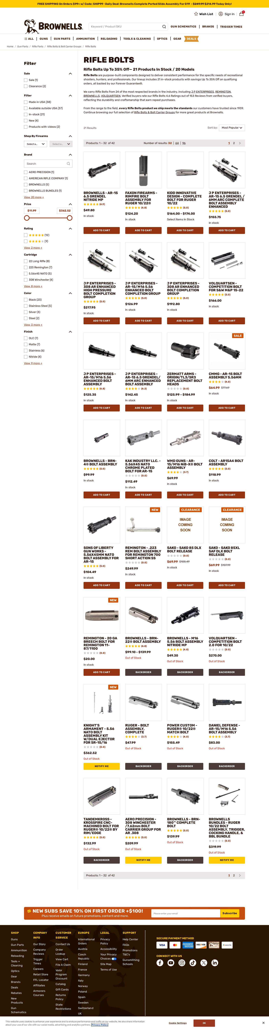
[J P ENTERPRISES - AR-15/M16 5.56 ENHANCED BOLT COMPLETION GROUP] (143, 260)
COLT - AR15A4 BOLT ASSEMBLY (226, 462)
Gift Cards (62, 989)
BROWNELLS (92, 95)
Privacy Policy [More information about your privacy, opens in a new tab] (100, 1024)
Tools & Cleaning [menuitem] (137, 38)
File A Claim (63, 964)
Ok (204, 1023)
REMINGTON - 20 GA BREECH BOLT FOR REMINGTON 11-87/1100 (100, 643)
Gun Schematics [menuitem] (183, 26)
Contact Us (63, 944)
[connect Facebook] (159, 962)
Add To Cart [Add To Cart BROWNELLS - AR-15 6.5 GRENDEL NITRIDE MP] (101, 230)
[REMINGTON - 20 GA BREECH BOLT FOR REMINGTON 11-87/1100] (102, 615)
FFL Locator (41, 980)
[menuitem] (30, 39)
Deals (14, 987)
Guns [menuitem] (44, 38)
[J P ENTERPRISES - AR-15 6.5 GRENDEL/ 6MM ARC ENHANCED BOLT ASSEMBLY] (143, 351)
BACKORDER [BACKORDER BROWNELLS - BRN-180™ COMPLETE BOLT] (185, 860)
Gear (14, 976)
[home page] (53, 26)
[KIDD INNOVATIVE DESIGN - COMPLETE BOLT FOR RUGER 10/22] (185, 170)
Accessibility (108, 949)
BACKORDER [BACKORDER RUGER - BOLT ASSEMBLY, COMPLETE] (143, 766)
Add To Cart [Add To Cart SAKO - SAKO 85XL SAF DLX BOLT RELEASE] (227, 585)
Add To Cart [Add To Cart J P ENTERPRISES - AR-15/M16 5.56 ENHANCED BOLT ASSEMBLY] (101, 407)
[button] (227, 14)
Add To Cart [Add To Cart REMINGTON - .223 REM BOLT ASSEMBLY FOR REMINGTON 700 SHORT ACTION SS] (143, 585)
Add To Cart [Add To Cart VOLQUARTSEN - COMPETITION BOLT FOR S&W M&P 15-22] (227, 320)
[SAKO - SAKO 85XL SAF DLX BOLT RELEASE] (227, 525)
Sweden (83, 1002)
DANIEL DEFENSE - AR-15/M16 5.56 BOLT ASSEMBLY (224, 729)
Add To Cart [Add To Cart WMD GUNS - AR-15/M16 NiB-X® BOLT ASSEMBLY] (185, 494)
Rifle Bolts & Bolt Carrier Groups (64, 46)
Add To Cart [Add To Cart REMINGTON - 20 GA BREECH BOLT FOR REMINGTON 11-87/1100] (101, 672)
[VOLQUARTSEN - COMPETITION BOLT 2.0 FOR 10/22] (227, 615)
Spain (82, 997)
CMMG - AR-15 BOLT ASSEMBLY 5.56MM (225, 375)
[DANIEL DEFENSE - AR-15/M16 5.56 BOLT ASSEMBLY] (227, 702)
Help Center (130, 939)
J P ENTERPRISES (202, 91)
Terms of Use (108, 969)
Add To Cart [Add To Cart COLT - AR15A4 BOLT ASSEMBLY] (227, 494)
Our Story (39, 944)
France (82, 969)
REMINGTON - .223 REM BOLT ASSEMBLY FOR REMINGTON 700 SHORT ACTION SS (143, 553)
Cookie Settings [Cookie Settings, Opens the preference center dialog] (178, 1023)
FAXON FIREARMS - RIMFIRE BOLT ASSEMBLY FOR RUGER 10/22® (141, 198)
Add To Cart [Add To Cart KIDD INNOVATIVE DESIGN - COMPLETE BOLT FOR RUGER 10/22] (185, 230)
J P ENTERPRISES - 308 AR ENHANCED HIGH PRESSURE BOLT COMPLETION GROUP (100, 290)
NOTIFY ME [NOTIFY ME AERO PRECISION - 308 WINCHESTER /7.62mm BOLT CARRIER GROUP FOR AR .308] (143, 860)
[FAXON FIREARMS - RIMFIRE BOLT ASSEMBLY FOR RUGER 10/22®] (143, 170)
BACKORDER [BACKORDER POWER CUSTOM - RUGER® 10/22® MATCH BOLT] (185, 766)
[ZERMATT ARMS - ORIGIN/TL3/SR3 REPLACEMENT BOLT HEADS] (185, 351)
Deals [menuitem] (191, 38)
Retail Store (40, 974)
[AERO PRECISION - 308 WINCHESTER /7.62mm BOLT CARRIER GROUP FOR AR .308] (143, 796)
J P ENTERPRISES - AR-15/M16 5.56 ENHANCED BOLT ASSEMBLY (100, 379)
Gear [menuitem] (177, 38)
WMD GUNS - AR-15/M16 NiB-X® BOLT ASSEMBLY (185, 464)
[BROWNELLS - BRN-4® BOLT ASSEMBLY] (102, 438)
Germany (84, 975)
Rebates (16, 993)
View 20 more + (34, 197)
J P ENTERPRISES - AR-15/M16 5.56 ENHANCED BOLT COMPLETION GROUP (143, 288)
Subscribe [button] (230, 913)
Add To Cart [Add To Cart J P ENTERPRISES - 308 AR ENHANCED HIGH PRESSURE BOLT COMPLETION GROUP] (101, 320)
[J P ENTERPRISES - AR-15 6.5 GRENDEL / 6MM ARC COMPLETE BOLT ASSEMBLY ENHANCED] (227, 170)
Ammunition (19, 950)
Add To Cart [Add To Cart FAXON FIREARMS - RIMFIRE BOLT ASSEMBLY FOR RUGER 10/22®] (143, 230)
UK (80, 1013)
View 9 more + (33, 363)
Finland (83, 964)
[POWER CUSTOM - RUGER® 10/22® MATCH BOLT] (185, 702)
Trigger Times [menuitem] (231, 26)
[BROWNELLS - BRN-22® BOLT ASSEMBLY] (143, 615)
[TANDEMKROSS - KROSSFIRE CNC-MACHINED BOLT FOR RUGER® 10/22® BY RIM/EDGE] (102, 796)
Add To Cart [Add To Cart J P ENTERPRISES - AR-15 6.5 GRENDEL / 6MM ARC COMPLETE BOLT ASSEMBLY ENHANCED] (227, 230)
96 (184, 143)
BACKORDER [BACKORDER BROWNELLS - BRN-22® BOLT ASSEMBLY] (143, 672)
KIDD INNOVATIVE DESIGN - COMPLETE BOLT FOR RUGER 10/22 (184, 198)
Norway (83, 986)
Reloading (17, 955)
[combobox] (35, 144)
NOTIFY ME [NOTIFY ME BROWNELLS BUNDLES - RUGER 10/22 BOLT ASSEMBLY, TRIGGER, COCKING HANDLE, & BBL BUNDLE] (227, 860)
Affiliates (39, 985)
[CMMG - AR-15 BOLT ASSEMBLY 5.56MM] (227, 351)
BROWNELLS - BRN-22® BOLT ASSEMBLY (143, 639)
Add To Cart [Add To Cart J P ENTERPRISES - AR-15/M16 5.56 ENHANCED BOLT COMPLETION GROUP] (143, 320)
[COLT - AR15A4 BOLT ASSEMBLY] (227, 438)
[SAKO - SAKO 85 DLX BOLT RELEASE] (185, 525)
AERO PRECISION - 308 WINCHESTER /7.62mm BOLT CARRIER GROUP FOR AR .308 (143, 826)
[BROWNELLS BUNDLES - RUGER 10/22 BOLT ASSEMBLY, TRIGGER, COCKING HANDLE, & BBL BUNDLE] (227, 796)
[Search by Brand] (48, 163)
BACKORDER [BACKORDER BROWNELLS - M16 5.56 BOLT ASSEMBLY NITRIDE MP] (185, 672)
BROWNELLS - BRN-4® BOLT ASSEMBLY (100, 462)
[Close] (263, 1023)
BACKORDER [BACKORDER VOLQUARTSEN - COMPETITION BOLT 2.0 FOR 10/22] (227, 672)
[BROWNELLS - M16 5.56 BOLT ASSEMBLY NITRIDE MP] (185, 615)
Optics (15, 971)
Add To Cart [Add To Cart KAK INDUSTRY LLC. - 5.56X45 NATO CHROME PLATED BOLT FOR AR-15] (143, 494)
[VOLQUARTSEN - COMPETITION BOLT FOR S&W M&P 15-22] (227, 260)
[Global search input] (128, 26)
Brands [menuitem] (208, 26)
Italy (81, 980)
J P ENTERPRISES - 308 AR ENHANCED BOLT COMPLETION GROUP (183, 288)
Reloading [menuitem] (109, 38)
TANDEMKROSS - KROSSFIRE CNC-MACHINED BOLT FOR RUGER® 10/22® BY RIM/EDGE (101, 826)
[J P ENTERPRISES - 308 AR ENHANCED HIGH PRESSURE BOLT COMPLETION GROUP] (102, 260)
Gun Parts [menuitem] (62, 38)
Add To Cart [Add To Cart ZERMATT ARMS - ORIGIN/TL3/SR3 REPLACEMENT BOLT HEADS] (185, 407)
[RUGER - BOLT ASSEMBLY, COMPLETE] (143, 702)
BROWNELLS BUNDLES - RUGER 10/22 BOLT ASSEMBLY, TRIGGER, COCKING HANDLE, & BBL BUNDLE (227, 827)
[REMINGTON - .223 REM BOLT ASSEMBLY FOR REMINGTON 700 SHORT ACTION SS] (143, 525)
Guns (14, 939)
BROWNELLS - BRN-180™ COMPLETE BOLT (183, 822)
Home (10, 46)
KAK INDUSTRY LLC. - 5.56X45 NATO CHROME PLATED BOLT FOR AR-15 (143, 466)
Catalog (61, 984)
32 (170, 143)
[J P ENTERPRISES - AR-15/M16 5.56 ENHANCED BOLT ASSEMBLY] (102, 351)
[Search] (164, 26)
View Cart (62, 959)
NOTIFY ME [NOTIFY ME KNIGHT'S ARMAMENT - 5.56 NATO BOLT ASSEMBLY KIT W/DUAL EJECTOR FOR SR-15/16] (102, 766)
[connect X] (203, 962)
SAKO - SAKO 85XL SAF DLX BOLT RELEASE (224, 551)
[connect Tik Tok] (192, 962)
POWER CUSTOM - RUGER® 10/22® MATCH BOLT (182, 729)
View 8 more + (33, 286)
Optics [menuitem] (162, 38)
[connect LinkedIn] (214, 962)
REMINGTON (223, 91)
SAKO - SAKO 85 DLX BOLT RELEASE (184, 549)
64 (177, 143)
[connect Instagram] (181, 962)
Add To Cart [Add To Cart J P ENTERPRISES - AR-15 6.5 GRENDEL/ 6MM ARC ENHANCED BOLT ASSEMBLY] (143, 407)
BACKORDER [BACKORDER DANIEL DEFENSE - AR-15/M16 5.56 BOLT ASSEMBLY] (227, 766)
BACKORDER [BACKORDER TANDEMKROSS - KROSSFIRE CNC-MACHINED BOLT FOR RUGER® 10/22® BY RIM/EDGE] (102, 860)
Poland (82, 991)
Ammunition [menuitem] (85, 38)
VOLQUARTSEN (110, 95)
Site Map (106, 964)
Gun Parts (22, 46)
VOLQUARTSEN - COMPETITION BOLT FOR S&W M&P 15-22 (226, 287)
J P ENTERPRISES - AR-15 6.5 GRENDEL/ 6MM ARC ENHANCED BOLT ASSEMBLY (143, 379)
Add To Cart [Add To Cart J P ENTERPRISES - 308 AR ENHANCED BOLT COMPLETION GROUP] (185, 320)
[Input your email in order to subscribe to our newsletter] (185, 913)
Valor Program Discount (61, 974)
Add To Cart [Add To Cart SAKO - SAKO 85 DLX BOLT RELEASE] (185, 585)
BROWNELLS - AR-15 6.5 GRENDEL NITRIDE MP (101, 196)
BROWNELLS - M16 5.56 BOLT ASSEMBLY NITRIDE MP (185, 641)
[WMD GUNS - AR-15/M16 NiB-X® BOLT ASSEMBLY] (185, 438)
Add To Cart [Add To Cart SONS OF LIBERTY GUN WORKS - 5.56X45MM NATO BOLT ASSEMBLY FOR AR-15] (101, 585)
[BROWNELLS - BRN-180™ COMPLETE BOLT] (185, 796)
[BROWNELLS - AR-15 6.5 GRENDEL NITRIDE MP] (102, 170)
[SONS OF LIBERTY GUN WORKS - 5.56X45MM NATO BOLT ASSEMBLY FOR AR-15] (102, 525)
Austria (82, 949)
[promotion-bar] (134, 4)
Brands (15, 982)
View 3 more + (33, 324)
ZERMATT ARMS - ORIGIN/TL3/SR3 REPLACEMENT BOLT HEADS (184, 379)
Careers (38, 969)
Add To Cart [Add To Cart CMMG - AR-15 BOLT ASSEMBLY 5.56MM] (227, 407)
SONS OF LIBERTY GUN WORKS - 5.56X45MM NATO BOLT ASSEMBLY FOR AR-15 (101, 554)
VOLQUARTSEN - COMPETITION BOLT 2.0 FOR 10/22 (225, 641)
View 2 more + (33, 247)
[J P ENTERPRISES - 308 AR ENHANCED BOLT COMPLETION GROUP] (185, 260)
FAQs (126, 944)
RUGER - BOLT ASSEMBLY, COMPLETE (137, 729)
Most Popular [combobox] (230, 127)
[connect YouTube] (170, 962)
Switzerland (85, 1008)
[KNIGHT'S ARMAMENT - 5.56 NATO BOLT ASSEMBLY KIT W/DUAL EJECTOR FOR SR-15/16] (102, 702)
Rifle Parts (37, 46)
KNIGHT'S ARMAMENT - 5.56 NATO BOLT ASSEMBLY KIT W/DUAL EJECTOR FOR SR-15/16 (99, 734)
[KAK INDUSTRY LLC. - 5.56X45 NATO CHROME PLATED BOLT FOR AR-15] (143, 438)
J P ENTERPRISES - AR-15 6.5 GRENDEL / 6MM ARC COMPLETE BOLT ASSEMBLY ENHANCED (227, 199)
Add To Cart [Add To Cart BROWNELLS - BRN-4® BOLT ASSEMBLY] (101, 494)
